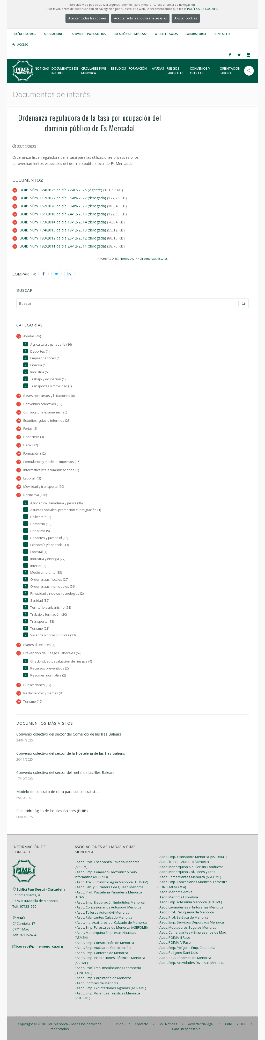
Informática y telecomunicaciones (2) (51, 470)
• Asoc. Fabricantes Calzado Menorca (103, 917)
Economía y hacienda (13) (49, 545)
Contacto (222, 34)
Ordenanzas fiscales (153, 258)
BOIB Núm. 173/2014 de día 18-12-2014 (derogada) (62, 222)
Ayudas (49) (32, 336)
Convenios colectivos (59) (42, 404)
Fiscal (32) (30, 445)
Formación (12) (34, 453)
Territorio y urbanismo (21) (50, 607)
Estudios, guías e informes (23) (46, 420)
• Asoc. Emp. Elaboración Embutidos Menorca (110, 902)
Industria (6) (39, 372)
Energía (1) (38, 365)
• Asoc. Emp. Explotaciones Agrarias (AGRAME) (110, 988)
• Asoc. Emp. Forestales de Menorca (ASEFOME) (111, 927)
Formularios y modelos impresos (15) (51, 462)
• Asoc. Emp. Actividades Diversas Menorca (190, 962)
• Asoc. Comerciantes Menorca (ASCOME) (189, 877)
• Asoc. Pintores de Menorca (97, 983)
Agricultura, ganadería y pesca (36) (56, 503)
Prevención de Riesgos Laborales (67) (52, 653)
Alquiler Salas (166, 34)
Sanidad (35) (39, 600)
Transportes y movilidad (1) (51, 386)
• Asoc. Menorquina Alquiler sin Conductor (190, 866)
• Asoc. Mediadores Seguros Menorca (186, 927)
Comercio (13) (40, 524)
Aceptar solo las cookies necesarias (140, 18)
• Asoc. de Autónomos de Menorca (184, 957)
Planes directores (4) (39, 645)
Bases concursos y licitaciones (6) (49, 396)
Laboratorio (196, 34)
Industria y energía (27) (47, 559)
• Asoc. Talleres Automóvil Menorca (102, 912)
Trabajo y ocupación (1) (47, 379)
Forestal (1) (38, 552)
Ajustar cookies (185, 18)
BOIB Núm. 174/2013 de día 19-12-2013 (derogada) (62, 230)
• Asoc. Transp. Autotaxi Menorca (183, 861)
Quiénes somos (24, 34)
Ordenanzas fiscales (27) (49, 579)
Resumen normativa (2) (48, 675)
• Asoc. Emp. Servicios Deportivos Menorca (190, 922)
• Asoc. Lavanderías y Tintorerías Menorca (190, 907)
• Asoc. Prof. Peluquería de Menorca (185, 912)
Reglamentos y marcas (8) (42, 693)
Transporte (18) (42, 621)
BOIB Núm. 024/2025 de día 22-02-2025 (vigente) (60, 189)
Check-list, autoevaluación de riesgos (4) (61, 661)
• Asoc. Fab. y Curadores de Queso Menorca (109, 887)
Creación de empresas (131, 34)
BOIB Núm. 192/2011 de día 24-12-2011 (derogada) (62, 246)
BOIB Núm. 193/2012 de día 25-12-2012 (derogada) (62, 238)
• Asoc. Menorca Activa (175, 892)
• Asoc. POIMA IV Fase (174, 942)
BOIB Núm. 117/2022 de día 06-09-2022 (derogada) (62, 197)
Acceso (22, 44)
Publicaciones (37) (37, 685)
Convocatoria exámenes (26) (45, 412)
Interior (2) (38, 566)
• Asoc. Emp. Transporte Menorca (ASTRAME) (191, 856)
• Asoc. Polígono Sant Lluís (177, 952)
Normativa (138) (35, 495)
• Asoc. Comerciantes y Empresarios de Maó (191, 932)
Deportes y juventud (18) (49, 538)
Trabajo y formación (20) (48, 614)
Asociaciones (54, 34)
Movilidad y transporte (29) (43, 486)
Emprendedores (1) (45, 358)
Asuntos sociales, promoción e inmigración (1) (65, 510)
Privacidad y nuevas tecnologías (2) (57, 593)
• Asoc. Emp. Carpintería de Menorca (103, 978)
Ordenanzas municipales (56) (52, 586)
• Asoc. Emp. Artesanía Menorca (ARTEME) (189, 902)
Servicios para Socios (89, 34)
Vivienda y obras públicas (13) (53, 635)
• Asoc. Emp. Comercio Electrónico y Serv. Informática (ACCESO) (106, 874)
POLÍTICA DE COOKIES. (202, 9)
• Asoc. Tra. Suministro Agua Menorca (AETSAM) (111, 882)
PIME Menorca (57, 1024)
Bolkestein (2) (40, 517)
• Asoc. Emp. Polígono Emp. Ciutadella (186, 947)
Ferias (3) (30, 428)
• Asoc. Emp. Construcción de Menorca (104, 942)
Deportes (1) (39, 351)
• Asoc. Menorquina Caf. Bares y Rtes (186, 871)
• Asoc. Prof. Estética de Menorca (183, 917)
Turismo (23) (39, 628)
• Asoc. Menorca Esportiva (177, 897)
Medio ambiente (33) (46, 572)
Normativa (127, 258)
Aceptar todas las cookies (87, 18)
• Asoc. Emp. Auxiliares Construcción (103, 947)
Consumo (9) (40, 531)
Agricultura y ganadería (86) (51, 344)
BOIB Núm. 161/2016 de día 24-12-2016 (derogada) (62, 214)
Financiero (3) (33, 437)
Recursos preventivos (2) (49, 668)
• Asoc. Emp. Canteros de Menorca (101, 952)
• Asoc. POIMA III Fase (173, 937)
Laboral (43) (32, 478)
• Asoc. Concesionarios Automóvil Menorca (108, 907)
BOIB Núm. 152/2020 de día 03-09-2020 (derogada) (62, 205)
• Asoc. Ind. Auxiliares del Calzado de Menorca (111, 922)
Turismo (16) (32, 701)
